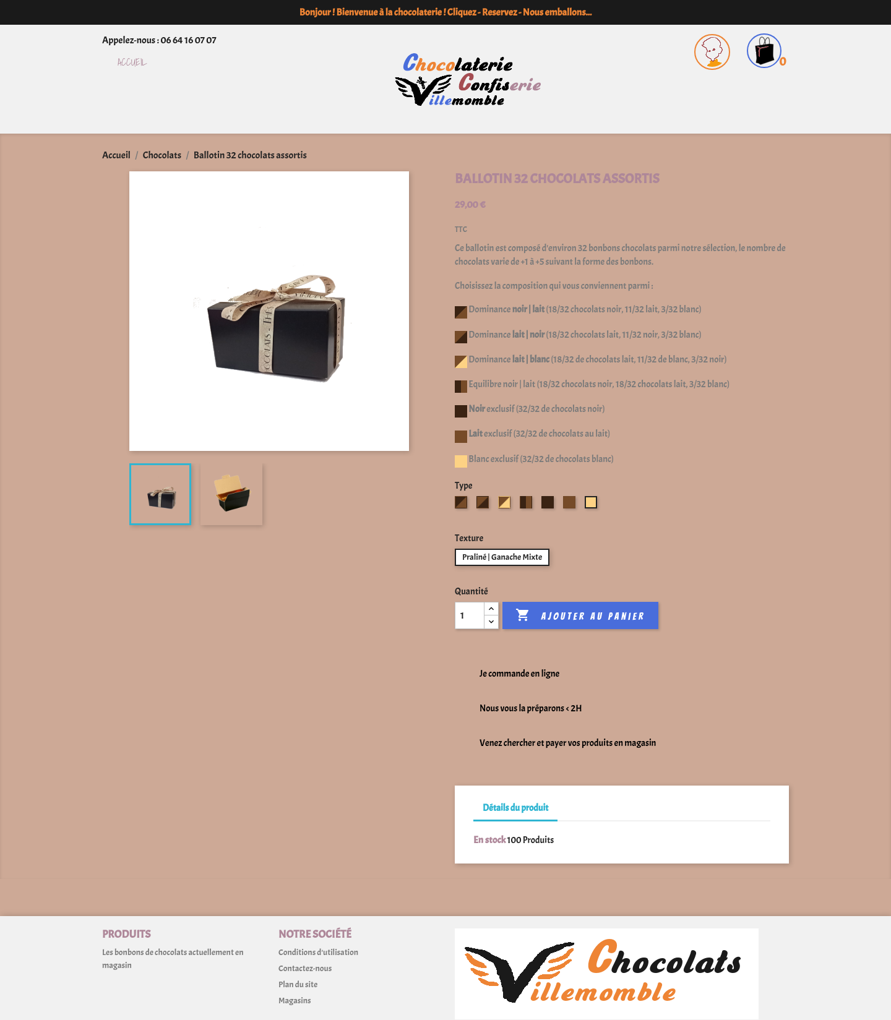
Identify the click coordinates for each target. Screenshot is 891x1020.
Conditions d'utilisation (318, 952)
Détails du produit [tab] (515, 808)
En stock (489, 840)
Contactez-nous (305, 968)
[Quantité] (469, 615)
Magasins (294, 1000)
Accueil (132, 63)
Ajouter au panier (580, 615)
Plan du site (297, 984)
